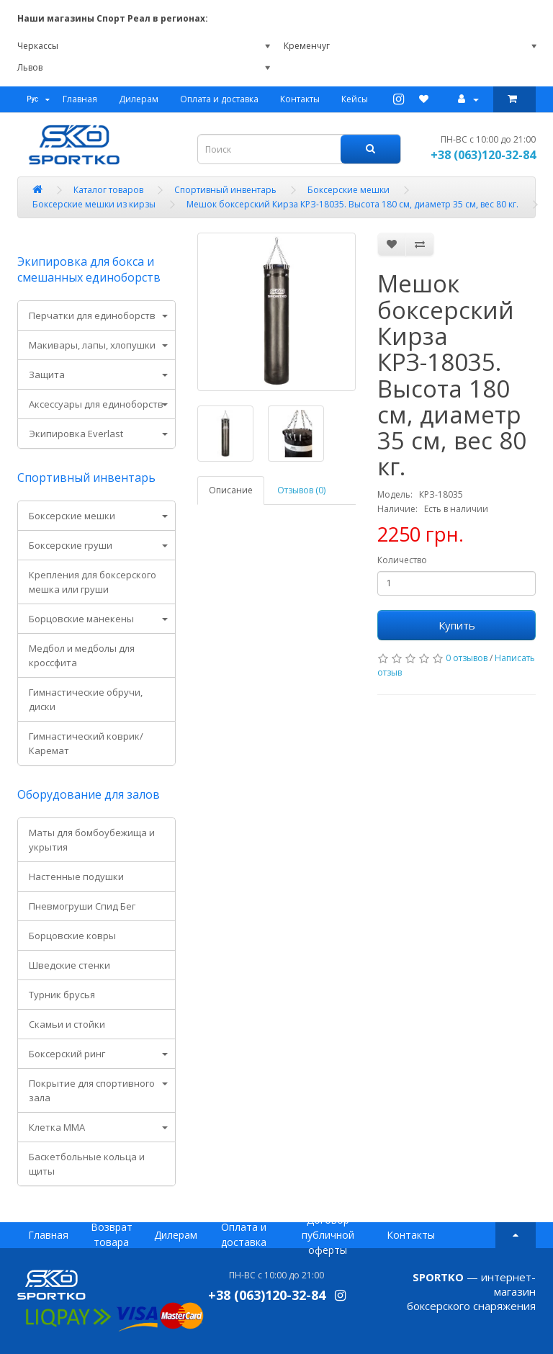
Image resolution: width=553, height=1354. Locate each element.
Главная (80, 99)
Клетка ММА (57, 1127)
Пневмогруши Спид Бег (82, 906)
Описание (231, 490)
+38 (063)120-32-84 (483, 155)
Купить (457, 625)
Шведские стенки (69, 965)
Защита (47, 374)
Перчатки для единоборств (92, 315)
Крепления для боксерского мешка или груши (92, 582)
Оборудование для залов (88, 794)
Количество (402, 560)
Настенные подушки (76, 876)
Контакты (300, 99)
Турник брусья (62, 994)
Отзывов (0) (301, 490)
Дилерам (138, 99)
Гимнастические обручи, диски (86, 699)
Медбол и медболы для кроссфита (82, 655)
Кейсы (354, 99)
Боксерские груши (70, 545)
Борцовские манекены (81, 618)
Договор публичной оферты (328, 1235)
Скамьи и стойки (67, 1024)
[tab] (96, 315)
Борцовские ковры (72, 935)
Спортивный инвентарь (86, 477)
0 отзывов (466, 658)
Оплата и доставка (219, 99)
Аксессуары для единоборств (96, 404)
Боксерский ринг (67, 1053)
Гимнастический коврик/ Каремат (86, 743)
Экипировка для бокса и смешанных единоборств (89, 269)
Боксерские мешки (72, 515)
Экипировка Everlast (76, 433)
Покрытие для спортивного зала (92, 1090)
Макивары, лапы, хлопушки (92, 344)
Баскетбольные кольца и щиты (87, 1164)
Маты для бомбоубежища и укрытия (92, 839)
